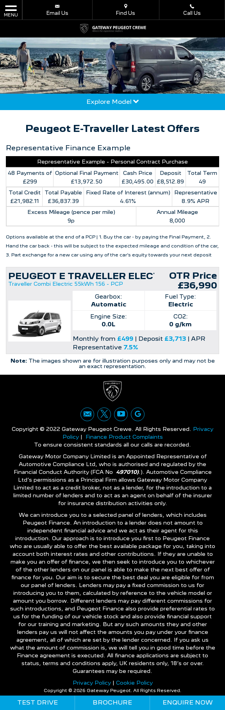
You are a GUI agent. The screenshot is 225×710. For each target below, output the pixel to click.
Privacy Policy (92, 683)
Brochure (112, 702)
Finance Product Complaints (124, 437)
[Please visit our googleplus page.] (138, 414)
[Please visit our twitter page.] (104, 414)
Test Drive (37, 702)
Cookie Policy (134, 683)
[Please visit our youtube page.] (121, 414)
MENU (11, 11)
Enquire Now (187, 702)
